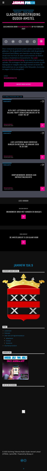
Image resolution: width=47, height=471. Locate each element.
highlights (17, 12)
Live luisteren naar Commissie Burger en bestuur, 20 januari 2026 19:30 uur (23, 144)
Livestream (7, 331)
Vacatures (9, 343)
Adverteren (9, 338)
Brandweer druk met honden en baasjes (23, 212)
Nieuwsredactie (24, 26)
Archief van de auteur (24, 84)
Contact (8, 341)
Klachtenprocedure (10, 346)
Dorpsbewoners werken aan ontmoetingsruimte (24, 176)
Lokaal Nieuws (28, 12)
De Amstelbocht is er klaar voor (24, 237)
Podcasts (7, 333)
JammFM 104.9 (23, 265)
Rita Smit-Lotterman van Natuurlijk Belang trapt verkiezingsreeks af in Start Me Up (23, 113)
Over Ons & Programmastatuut (14, 336)
